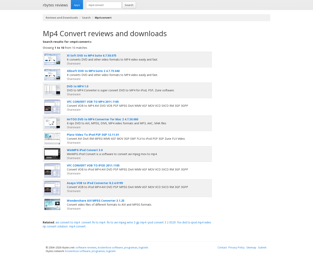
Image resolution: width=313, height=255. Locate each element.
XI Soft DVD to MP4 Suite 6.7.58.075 (91, 55)
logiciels (143, 247)
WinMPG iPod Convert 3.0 (85, 150)
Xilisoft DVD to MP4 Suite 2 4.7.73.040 (93, 71)
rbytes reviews (55, 5)
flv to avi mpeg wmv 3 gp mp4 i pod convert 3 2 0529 (141, 222)
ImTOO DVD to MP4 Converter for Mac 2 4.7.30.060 (102, 119)
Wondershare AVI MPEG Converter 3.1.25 (95, 200)
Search (129, 5)
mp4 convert (77, 226)
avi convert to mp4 (67, 222)
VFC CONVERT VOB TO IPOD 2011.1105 (93, 165)
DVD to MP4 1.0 (77, 86)
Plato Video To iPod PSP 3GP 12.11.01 (93, 134)
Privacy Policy (236, 247)
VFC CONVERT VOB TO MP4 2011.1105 (93, 102)
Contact (222, 247)
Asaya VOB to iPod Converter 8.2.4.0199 (95, 183)
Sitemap (251, 247)
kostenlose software (110, 247)
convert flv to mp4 (93, 222)
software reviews (86, 247)
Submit (262, 247)
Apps (77, 5)
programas (131, 247)
